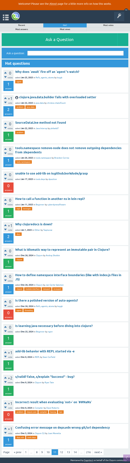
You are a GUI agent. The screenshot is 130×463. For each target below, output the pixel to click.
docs (18, 234)
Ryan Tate (49, 382)
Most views (65, 29)
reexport (46, 289)
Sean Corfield (49, 357)
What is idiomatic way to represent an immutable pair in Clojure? (62, 249)
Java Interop (41, 128)
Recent (21, 25)
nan (60, 412)
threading (29, 310)
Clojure (39, 255)
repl (18, 209)
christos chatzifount (56, 103)
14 (75, 452)
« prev (17, 452)
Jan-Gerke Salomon (55, 285)
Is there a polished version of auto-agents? (46, 300)
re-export (57, 289)
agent (19, 82)
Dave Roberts (52, 408)
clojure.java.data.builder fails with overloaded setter (57, 97)
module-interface (33, 289)
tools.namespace (43, 158)
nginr (50, 332)
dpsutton (52, 179)
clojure (19, 260)
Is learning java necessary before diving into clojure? (54, 326)
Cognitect (88, 460)
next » (98, 452)
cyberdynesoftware (57, 204)
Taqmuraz (47, 230)
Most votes (108, 25)
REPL (37, 357)
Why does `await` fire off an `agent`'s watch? (47, 72)
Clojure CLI (40, 433)
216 (88, 452)
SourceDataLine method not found (40, 122)
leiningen (27, 209)
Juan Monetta (54, 433)
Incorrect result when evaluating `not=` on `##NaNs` (53, 402)
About (53, 3)
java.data (40, 103)
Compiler (39, 408)
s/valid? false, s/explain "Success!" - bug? (44, 376)
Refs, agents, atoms (45, 77)
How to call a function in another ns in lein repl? (50, 199)
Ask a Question (60, 39)
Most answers (21, 29)
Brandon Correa (61, 158)
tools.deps (40, 179)
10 (48, 452)
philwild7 (54, 128)
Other (37, 230)
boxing (53, 412)
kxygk (59, 77)
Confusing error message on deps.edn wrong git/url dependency (62, 427)
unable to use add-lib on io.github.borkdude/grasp (51, 173)
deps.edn (20, 437)
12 (61, 452)
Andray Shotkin (53, 255)
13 (68, 452)
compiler (43, 412)
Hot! (65, 25)
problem (20, 107)
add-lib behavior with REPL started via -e (45, 351)
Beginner (40, 204)
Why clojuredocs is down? (33, 224)
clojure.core (31, 412)
